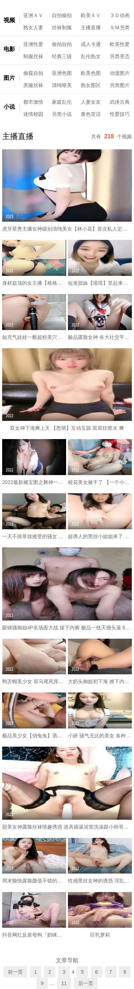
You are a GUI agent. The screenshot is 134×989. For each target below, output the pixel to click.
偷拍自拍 (62, 44)
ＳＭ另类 (120, 27)
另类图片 (120, 85)
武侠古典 (120, 102)
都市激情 (33, 102)
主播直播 (91, 27)
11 (64, 983)
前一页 (15, 972)
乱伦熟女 (91, 56)
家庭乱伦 (62, 102)
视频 (9, 20)
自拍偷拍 (62, 15)
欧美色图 (91, 73)
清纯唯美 (62, 85)
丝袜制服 (62, 27)
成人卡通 (91, 44)
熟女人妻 (33, 27)
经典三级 (62, 56)
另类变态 (120, 56)
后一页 (85, 983)
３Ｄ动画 (120, 15)
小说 (9, 107)
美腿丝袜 (33, 85)
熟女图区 (91, 85)
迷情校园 (33, 114)
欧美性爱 (120, 44)
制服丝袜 (33, 56)
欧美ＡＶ (91, 15)
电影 (9, 49)
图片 (9, 78)
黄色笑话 (91, 114)
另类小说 (62, 114)
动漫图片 (120, 73)
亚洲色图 (62, 73)
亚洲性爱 (33, 44)
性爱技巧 (120, 114)
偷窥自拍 (33, 73)
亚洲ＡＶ (33, 15)
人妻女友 (91, 102)
